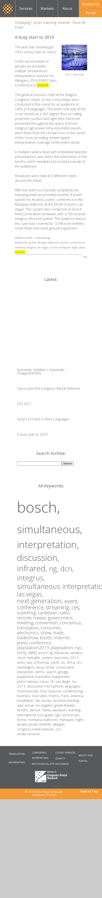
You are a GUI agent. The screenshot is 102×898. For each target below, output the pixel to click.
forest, (22, 719)
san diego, (63, 681)
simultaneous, (49, 529)
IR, (52, 681)
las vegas (43, 247)
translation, (29, 628)
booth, (47, 637)
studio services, (29, 733)
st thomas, (42, 662)
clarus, (45, 681)
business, (24, 695)
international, (27, 714)
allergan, (59, 724)
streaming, (58, 607)
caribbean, (49, 613)
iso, (74, 681)
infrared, (33, 568)
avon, (21, 662)
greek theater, (65, 705)
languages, (73, 686)
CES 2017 (24, 403)
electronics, (29, 633)
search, (52, 671)
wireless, (77, 652)
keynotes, (62, 657)
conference (77, 242)
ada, (21, 705)
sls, (64, 662)
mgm (75, 247)
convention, (47, 623)
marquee (64, 247)
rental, (50, 667)
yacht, (56, 662)
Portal (91, 12)
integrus (31, 247)
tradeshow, (28, 637)
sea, (30, 662)
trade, (58, 633)
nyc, (79, 647)
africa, (72, 662)
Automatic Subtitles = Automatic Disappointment (41, 371)
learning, (74, 710)
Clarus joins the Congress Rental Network (48, 388)
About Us (67, 11)
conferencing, (73, 691)
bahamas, (62, 652)
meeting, (26, 623)
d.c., (80, 662)
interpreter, (26, 671)
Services (26, 8)
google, (63, 671)
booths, (23, 710)
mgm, (79, 719)
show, (47, 633)
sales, (65, 613)
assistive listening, (66, 700)
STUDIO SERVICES (65, 752)
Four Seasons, (51, 691)
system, (48, 657)
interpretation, (48, 544)
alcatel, (22, 724)
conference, (31, 607)
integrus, (31, 578)
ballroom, (51, 719)
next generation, (40, 601)
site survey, (44, 700)
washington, (26, 667)
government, (61, 618)
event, (71, 601)
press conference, (34, 643)
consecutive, (65, 667)
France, (55, 695)
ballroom (53, 242)
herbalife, (34, 657)
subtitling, (27, 613)
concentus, (71, 623)
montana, (36, 719)
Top (84, 257)
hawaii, (40, 618)
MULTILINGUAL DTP (43, 763)
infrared (20, 247)
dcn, (67, 568)
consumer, (51, 628)
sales (82, 247)
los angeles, (45, 705)
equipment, (26, 676)
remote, (25, 618)
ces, (75, 607)
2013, (22, 686)
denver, (36, 710)
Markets (47, 8)
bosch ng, (46, 652)
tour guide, (46, 714)
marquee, (67, 719)
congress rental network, (36, 729)
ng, (54, 568)
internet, (62, 637)
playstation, (63, 647)
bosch (64, 242)
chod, (22, 657)
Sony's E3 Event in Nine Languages (43, 419)
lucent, (33, 724)
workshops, (71, 714)
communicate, (28, 691)
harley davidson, (55, 710)
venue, (30, 705)
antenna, (77, 695)
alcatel (32, 242)
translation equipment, (52, 676)
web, (33, 652)
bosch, (38, 507)
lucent (54, 247)
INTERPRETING (16, 762)
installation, (26, 700)
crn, (58, 729)
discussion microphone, (46, 686)
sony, (22, 652)
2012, (75, 657)
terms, (40, 671)
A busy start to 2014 (34, 37)
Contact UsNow (90, 5)
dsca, (40, 667)
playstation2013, (34, 647)
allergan (42, 242)
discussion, (38, 557)
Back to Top (89, 791)
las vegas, (30, 594)
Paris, (65, 695)
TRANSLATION (16, 753)
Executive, (40, 695)
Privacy (51, 795)
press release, (28, 681)
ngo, (58, 714)
